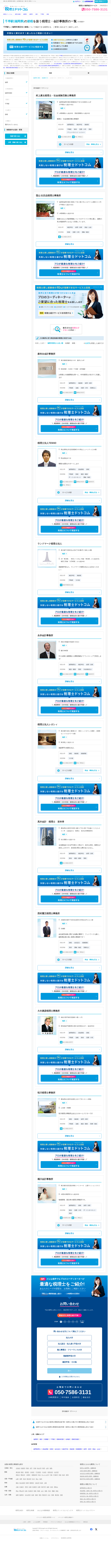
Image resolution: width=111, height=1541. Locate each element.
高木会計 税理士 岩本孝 (51, 821)
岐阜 (41, 1483)
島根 (38, 1491)
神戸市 (44, 1487)
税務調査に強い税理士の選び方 (89, 1493)
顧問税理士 (37, 1449)
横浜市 (23, 1475)
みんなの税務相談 (43, 1510)
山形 (47, 1468)
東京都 (18, 1472)
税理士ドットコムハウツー (85, 1510)
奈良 (51, 1487)
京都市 (35, 1487)
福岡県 (36, 1439)
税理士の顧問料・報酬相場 (88, 1468)
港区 (22, 1472)
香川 (49, 1491)
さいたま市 (45, 1475)
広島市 (31, 1491)
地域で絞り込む (15, 136)
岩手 (31, 1468)
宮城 (34, 1468)
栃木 (63, 1475)
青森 (27, 1468)
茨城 (60, 1475)
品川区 (56, 1472)
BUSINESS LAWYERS (66, 1538)
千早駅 (61, 55)
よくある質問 (36, 1522)
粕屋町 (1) (45, 78)
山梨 (17, 1479)
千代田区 (38, 1472)
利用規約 (45, 1522)
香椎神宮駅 (60, 1439)
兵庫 (39, 1487)
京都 (30, 1487)
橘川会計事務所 (45, 1179)
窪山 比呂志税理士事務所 (48, 195)
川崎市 (28, 1475)
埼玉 (39, 1475)
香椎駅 (46, 1439)
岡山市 (22, 1491)
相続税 (72, 1449)
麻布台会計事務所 (46, 353)
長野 (21, 1479)
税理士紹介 (19, 1510)
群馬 (67, 1475)
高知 (57, 1491)
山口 (42, 1491)
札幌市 (23, 1468)
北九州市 (27, 1495)
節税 (51, 1449)
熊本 (40, 1495)
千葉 (51, 1475)
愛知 (17, 1483)
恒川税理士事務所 (46, 1092)
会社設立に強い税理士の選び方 (89, 1496)
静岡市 (32, 1483)
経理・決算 (87, 1449)
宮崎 (52, 1495)
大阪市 (22, 1487)
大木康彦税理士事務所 (49, 1010)
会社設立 (58, 1449)
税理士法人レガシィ (47, 724)
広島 (26, 1491)
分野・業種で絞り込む (15, 142)
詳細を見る (69, 152)
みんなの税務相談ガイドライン (72, 1522)
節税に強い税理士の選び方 (88, 1501)
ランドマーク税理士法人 (50, 543)
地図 (61, 108)
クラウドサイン (55, 1538)
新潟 (24, 1479)
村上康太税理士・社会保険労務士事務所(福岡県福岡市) (68, 63)
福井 (40, 1479)
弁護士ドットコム (44, 1538)
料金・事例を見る (92, 144)
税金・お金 (96, 1449)
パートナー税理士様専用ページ (45, 1517)
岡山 (17, 1491)
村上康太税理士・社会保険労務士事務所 (56, 95)
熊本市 (45, 1495)
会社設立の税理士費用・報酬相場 (90, 1473)
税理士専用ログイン (101, 1)
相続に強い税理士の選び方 (88, 1499)
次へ (69, 1371)
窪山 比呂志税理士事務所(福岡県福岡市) (49, 65)
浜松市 (37, 1483)
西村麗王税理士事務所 (49, 913)
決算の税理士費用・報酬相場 (88, 1471)
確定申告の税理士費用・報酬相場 (90, 1479)
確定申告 (65, 1449)
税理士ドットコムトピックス (63, 1510)
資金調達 (45, 1449)
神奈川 (18, 1475)
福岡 (17, 1495)
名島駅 (68, 1439)
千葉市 (55, 1475)
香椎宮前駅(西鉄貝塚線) (12, 67)
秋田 (43, 1468)
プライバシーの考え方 (56, 1522)
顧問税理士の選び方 (86, 1488)
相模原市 (34, 1475)
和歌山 (56, 1487)
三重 (45, 1483)
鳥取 (35, 1491)
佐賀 (32, 1495)
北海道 (18, 1468)
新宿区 (27, 1472)
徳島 (46, 1491)
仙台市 (39, 1468)
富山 (37, 1479)
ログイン (76, 1)
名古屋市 (22, 1483)
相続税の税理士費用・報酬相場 (89, 1476)
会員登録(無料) (87, 1)
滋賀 (48, 1487)
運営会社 (85, 1522)
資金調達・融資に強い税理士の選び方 (91, 1491)
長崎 (36, 1495)
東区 (41, 1439)
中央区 (44, 1472)
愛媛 (53, 1491)
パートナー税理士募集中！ (66, 1517)
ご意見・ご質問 (26, 1522)
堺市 (26, 1487)
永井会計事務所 (45, 635)
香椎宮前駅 (75, 1439)
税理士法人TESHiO (47, 443)
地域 (50, 73)
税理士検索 (30, 1510)
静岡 (27, 1483)
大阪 (17, 1487)
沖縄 (61, 1495)
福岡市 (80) (36, 78)
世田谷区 (50, 1472)
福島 (51, 1468)
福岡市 (22, 1495)
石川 (33, 1479)
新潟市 (29, 1479)
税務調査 (79, 1449)
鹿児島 (57, 1495)
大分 (49, 1495)
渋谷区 (32, 1472)
